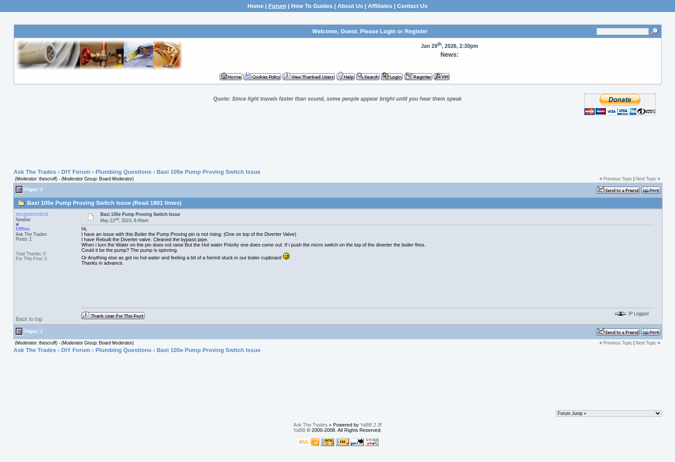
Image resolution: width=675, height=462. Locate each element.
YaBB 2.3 (370, 424)
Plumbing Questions (123, 171)
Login (388, 31)
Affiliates (380, 6)
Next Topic (646, 178)
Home (255, 6)
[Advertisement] (337, 142)
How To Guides (312, 6)
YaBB (299, 430)
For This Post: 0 (31, 258)
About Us (350, 6)
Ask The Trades (34, 171)
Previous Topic (617, 178)
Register (416, 31)
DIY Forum (75, 171)
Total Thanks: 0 (31, 253)
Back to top (29, 319)
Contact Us (412, 6)
